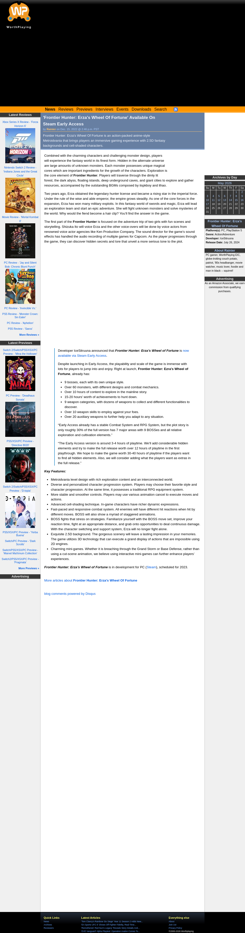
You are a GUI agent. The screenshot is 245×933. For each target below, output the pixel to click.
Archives (48, 924)
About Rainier (224, 250)
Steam (151, 567)
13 (224, 200)
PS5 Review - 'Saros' (20, 328)
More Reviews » (29, 334)
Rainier (51, 129)
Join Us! (172, 924)
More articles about (90, 580)
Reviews (66, 109)
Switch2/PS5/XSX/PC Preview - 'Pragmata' (20, 560)
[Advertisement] (122, 69)
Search (160, 109)
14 (230, 200)
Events (122, 109)
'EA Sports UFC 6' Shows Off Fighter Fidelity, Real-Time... (108, 924)
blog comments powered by (70, 594)
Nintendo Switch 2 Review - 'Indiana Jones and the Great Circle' (20, 171)
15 (236, 200)
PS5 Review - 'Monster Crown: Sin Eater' (20, 315)
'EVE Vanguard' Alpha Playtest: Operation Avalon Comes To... (110, 931)
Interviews (104, 109)
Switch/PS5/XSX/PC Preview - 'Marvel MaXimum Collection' (20, 551)
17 (207, 204)
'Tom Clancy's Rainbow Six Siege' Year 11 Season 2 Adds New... (112, 921)
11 (213, 200)
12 (219, 200)
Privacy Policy (175, 928)
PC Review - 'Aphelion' (20, 322)
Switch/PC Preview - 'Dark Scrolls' (20, 542)
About (171, 921)
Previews (84, 109)
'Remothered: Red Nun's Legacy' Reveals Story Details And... (110, 928)
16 (242, 200)
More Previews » (28, 568)
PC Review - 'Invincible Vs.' (20, 308)
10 (207, 200)
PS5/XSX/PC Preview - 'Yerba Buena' (20, 534)
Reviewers (49, 928)
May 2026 (225, 183)
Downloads (141, 109)
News (46, 921)
